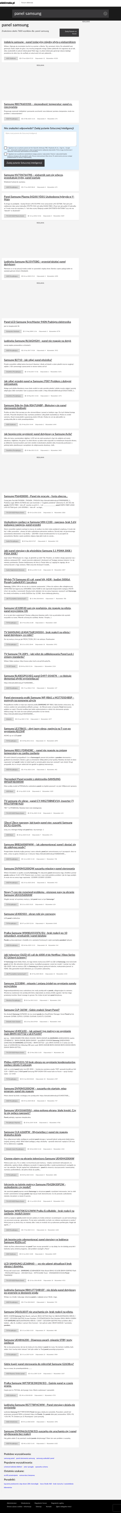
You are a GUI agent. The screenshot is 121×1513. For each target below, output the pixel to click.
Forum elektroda (27, 3)
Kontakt (49, 1506)
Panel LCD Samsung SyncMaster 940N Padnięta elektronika (37, 322)
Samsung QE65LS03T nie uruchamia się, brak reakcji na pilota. (38, 1312)
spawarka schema (41, 1467)
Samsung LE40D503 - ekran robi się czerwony (30, 914)
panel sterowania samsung (25, 1458)
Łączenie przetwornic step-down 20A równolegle (21, 1484)
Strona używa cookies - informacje (19, 1506)
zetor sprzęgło (29, 1467)
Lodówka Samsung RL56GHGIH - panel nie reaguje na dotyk (37, 341)
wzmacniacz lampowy (27, 1475)
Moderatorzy (25, 1503)
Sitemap (39, 1506)
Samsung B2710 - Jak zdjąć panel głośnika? (28, 360)
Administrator (12, 1503)
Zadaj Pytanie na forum (71, 33)
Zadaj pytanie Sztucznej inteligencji (24, 163)
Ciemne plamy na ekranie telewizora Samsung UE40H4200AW (39, 1158)
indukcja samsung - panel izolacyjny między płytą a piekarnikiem (40, 42)
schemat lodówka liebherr (13, 1467)
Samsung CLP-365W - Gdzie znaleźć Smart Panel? (32, 1010)
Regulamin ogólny (57, 1503)
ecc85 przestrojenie (11, 1475)
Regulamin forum (41, 1503)
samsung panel (9, 1458)
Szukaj (105, 14)
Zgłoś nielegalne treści (63, 1506)
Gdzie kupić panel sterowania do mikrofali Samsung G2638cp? (39, 1364)
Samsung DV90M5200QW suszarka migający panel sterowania (39, 868)
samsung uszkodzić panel (45, 1458)
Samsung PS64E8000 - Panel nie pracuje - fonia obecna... (36, 496)
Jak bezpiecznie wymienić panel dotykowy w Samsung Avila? (38, 434)
